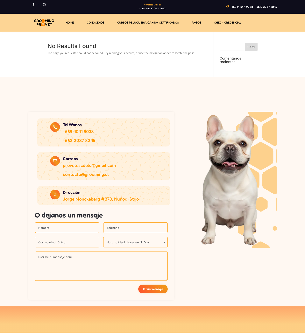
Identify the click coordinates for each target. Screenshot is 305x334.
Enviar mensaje (153, 290)
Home (70, 22)
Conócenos (95, 22)
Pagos (196, 22)
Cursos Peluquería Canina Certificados (148, 22)
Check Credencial (227, 22)
